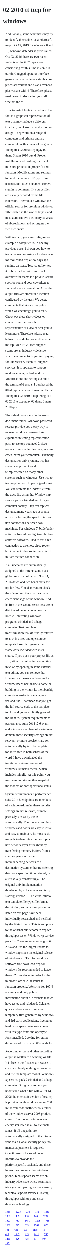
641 (16, 1229)
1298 (37, 1220)
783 (18, 1220)
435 (18, 1216)
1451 (27, 1220)
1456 (7, 1238)
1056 (7, 1211)
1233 (18, 1211)
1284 (45, 1216)
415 (27, 1234)
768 (46, 1234)
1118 (35, 1229)
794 (45, 1229)
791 (7, 1229)
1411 (36, 1234)
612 (7, 1234)
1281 (36, 1225)
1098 (7, 1216)
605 (25, 1229)
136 (27, 1216)
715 (47, 1220)
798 (27, 1238)
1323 (7, 1220)
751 (37, 1211)
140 (36, 1216)
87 (35, 1238)
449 (44, 1238)
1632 (7, 1225)
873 (46, 1225)
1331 (7, 1243)
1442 (17, 1234)
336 (28, 1211)
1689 (46, 1211)
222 (18, 1225)
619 (27, 1225)
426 (18, 1238)
